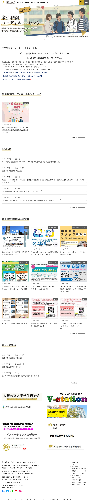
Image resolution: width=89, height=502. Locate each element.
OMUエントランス (76, 478)
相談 (16, 73)
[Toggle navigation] (86, 2)
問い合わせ (7, 73)
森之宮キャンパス (76, 476)
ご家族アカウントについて (79, 472)
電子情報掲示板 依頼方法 (79, 469)
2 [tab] (44, 39)
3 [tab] (47, 39)
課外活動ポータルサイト (78, 485)
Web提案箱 (26, 73)
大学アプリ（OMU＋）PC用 (79, 483)
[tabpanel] (44, 21)
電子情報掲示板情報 (41, 73)
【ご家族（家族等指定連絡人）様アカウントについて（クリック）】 (22, 76)
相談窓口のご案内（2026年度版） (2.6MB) (16, 79)
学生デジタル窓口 (77, 481)
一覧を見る (73, 137)
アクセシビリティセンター (78, 474)
